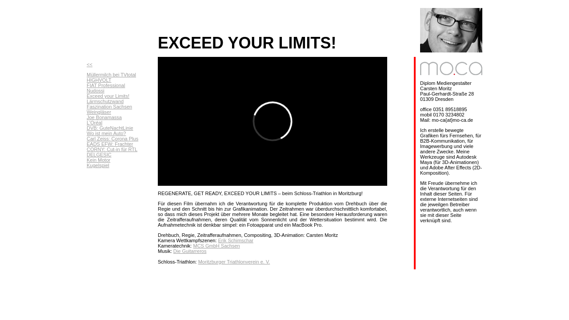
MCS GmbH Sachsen (216, 245)
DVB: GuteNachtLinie (110, 128)
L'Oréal (94, 122)
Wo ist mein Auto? (106, 133)
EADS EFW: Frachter (110, 144)
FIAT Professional (106, 85)
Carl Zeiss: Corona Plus (112, 138)
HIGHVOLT (99, 80)
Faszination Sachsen (109, 106)
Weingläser (99, 112)
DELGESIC (99, 154)
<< (89, 64)
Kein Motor (98, 160)
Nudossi (95, 90)
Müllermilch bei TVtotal (111, 74)
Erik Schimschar (235, 240)
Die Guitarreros (190, 251)
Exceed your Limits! (108, 96)
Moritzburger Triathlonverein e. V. (234, 261)
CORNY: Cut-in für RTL (112, 149)
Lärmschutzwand (105, 101)
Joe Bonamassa (104, 117)
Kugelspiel (98, 165)
